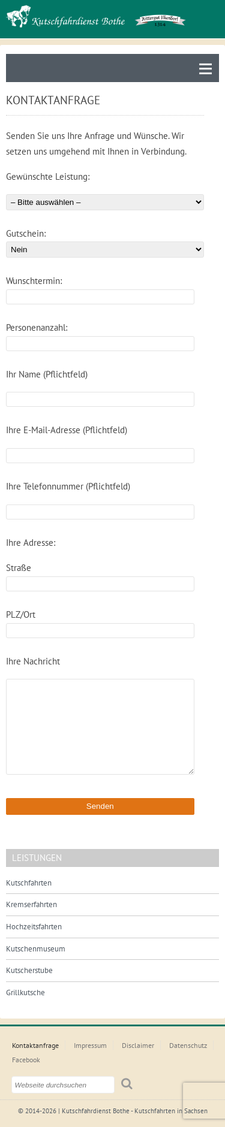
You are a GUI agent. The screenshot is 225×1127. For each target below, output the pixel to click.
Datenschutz (188, 1045)
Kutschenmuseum (35, 949)
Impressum (90, 1045)
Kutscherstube (29, 970)
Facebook (26, 1059)
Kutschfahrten (29, 883)
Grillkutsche (25, 992)
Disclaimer (138, 1045)
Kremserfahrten (31, 904)
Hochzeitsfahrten (34, 926)
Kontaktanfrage (35, 1045)
